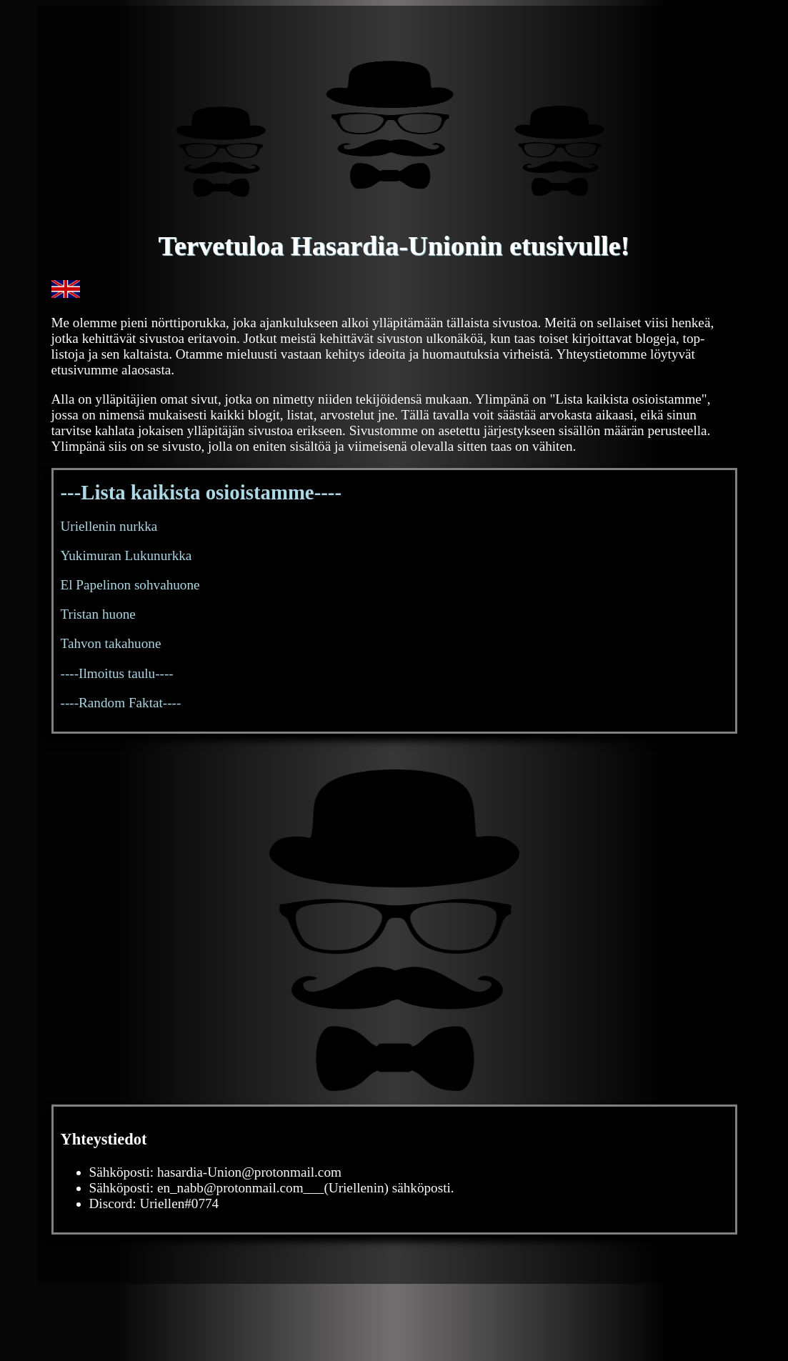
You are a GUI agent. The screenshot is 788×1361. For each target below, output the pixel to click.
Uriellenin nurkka (109, 526)
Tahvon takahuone (111, 643)
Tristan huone (98, 614)
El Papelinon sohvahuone (130, 584)
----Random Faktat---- (121, 702)
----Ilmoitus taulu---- (117, 673)
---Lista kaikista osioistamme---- (201, 492)
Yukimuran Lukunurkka (126, 555)
